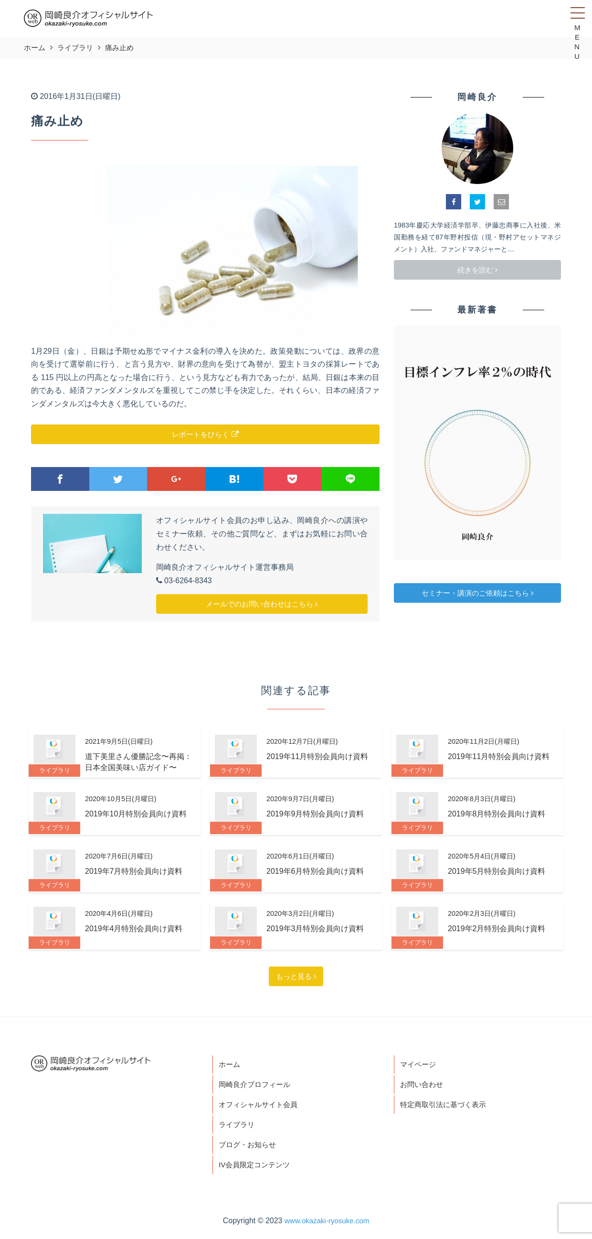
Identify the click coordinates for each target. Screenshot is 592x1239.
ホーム (230, 1065)
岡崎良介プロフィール (257, 1085)
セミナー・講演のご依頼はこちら (477, 593)
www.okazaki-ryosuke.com (327, 1225)
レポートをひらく (205, 434)
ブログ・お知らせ (249, 1148)
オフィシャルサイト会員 (261, 1106)
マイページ (419, 1065)
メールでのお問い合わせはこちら (261, 604)
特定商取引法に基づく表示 (446, 1106)
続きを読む (477, 270)
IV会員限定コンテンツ (257, 1169)
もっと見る (296, 976)
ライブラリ (238, 1127)
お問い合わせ (423, 1085)
